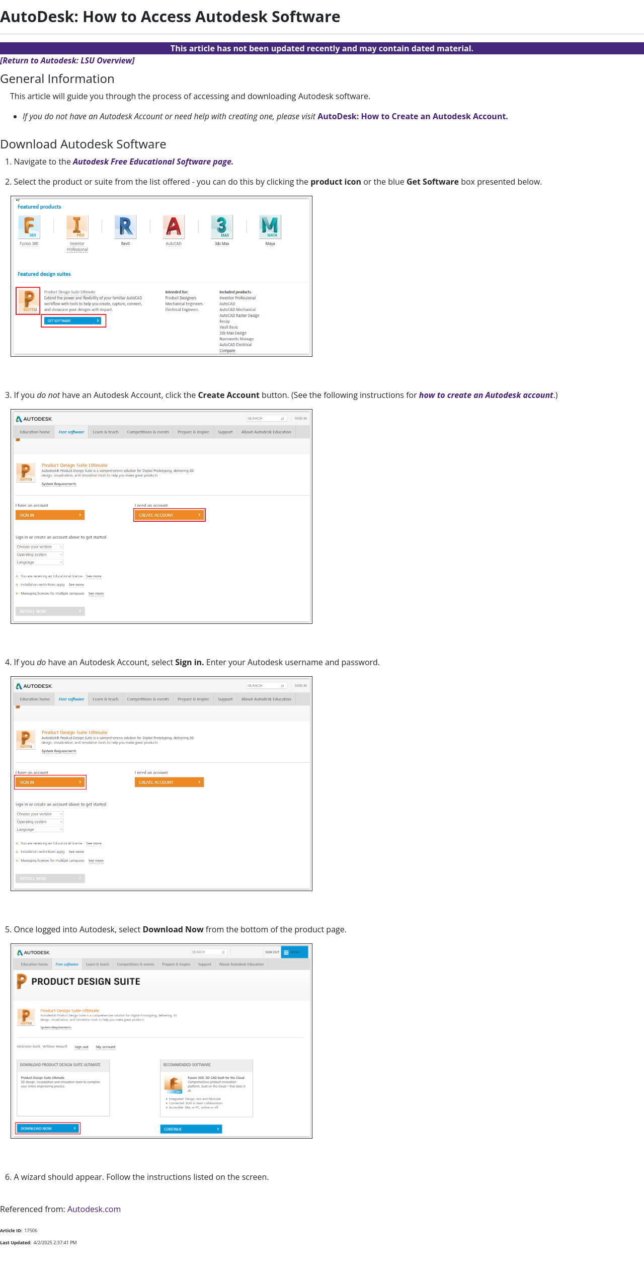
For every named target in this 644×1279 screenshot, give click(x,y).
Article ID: (11, 1230)
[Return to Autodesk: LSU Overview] (67, 60)
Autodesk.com (94, 1209)
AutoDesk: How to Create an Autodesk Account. (412, 116)
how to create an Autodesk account (486, 395)
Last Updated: (15, 1242)
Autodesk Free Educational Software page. (153, 161)
